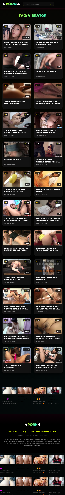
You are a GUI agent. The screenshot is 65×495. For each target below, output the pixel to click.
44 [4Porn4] (11, 4)
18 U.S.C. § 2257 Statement (29, 432)
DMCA (55, 432)
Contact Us (12, 432)
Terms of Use (46, 432)
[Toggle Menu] (60, 4)
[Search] (50, 4)
